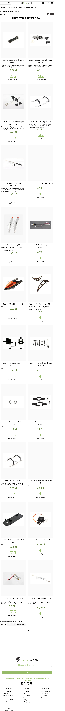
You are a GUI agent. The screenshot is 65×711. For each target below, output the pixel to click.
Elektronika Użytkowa (11, 687)
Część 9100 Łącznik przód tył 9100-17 (16, 361)
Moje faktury (53, 684)
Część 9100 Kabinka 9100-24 (16, 302)
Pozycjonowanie (54, 671)
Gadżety (11, 699)
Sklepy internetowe (11, 671)
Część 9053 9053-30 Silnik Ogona (48, 181)
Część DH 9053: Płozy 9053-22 (48, 121)
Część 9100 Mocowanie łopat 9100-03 (48, 420)
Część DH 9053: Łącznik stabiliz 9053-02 (16, 60)
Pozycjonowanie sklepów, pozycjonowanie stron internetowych (33, 671)
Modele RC (11, 682)
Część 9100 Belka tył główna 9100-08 (48, 243)
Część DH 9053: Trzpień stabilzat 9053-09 (17, 182)
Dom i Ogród (11, 697)
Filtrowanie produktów (31, 16)
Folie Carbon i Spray (11, 701)
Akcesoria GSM (11, 691)
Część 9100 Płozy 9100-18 (16, 477)
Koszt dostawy (32, 689)
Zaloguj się (32, 691)
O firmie (32, 682)
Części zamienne (14, 5)
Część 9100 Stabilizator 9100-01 (48, 592)
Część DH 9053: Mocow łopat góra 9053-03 (17, 122)
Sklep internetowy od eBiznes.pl (32, 705)
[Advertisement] (32, 636)
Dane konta (53, 687)
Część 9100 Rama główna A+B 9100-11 (17, 536)
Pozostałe (21, 5)
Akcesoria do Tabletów (11, 689)
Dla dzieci (11, 695)
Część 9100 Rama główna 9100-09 (48, 477)
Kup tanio (32, 684)
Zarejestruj (32, 693)
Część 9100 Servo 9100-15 (48, 536)
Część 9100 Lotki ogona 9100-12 (48, 302)
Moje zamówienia (53, 682)
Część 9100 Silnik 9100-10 (16, 592)
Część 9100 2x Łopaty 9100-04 (17, 243)
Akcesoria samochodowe (11, 693)
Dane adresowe (53, 689)
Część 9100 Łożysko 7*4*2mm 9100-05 (17, 420)
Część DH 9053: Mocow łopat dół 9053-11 (48, 60)
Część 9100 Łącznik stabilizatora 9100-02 (48, 362)
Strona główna (5, 5)
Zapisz (32, 665)
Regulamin (32, 687)
